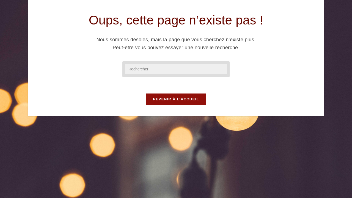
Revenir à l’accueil (176, 99)
